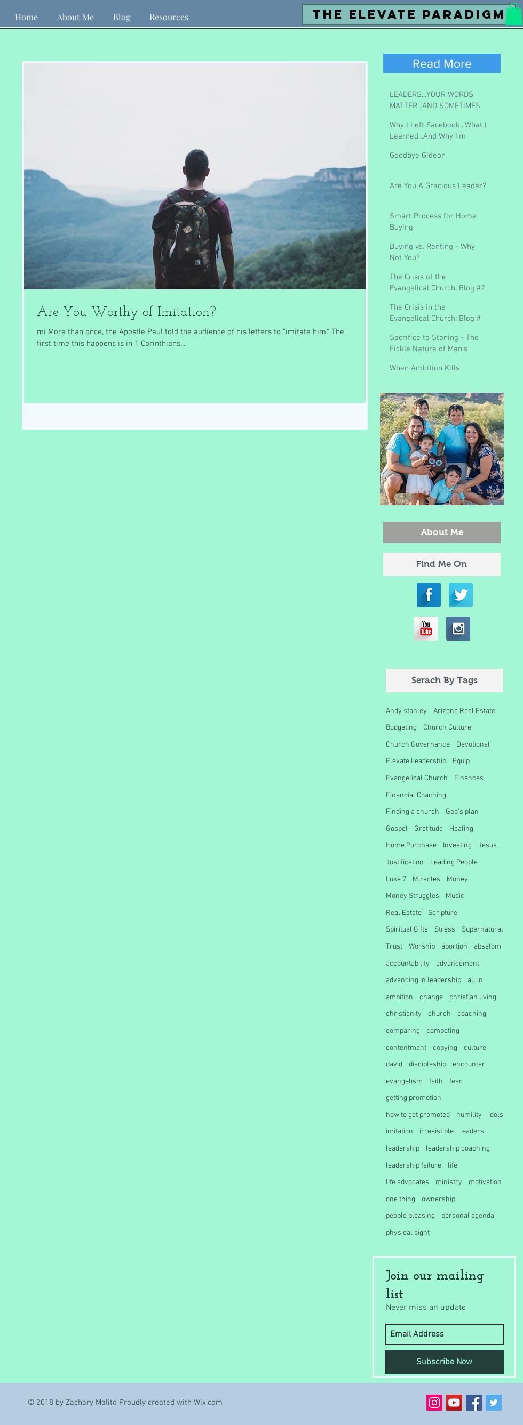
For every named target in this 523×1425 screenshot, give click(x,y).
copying (445, 1047)
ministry (448, 1182)
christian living (472, 997)
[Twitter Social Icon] (494, 1403)
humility (469, 1115)
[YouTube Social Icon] (454, 1403)
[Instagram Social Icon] (434, 1403)
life (452, 1165)
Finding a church (412, 811)
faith (436, 1081)
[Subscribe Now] (444, 1362)
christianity (404, 1013)
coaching (471, 1013)
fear (455, 1081)
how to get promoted (418, 1115)
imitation (399, 1131)
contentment (406, 1047)
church (439, 1013)
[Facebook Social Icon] (474, 1403)
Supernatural (482, 929)
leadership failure (413, 1165)
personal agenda (467, 1215)
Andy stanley (406, 711)
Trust (394, 946)
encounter (469, 1064)
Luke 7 (396, 879)
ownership (438, 1199)
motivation (485, 1182)
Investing (457, 845)
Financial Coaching (416, 795)
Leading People (454, 862)
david (394, 1064)
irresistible (436, 1131)
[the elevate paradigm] (409, 14)
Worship (422, 946)
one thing (400, 1199)
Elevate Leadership (416, 761)
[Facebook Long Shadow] (429, 595)
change (431, 997)
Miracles (426, 879)
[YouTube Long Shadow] (426, 629)
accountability (408, 963)
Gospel (397, 828)
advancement (457, 963)
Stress (444, 929)
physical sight (408, 1232)
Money (457, 879)
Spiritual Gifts (407, 929)
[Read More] (442, 63)
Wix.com (208, 1402)
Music (455, 896)
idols (495, 1115)
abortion (454, 946)
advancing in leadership (423, 980)
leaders (472, 1131)
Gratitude (428, 828)
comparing (403, 1030)
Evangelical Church (417, 778)
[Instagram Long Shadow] (458, 629)
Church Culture (447, 727)
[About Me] (442, 532)
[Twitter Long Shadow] (461, 595)
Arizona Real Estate (464, 711)
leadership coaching (458, 1148)
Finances (469, 778)
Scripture (442, 913)
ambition (399, 997)
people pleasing (410, 1215)
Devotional (473, 744)
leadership (402, 1148)
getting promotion (413, 1098)
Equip (461, 761)
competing (442, 1030)
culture (475, 1047)
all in (475, 980)
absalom (487, 946)
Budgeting (401, 727)
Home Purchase (411, 845)
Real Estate (404, 913)
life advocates (407, 1182)
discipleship (427, 1064)
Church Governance (418, 744)
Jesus (487, 845)
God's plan (462, 811)
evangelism (404, 1081)
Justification (405, 862)
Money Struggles (412, 896)
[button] (169, 12)
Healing (461, 828)
